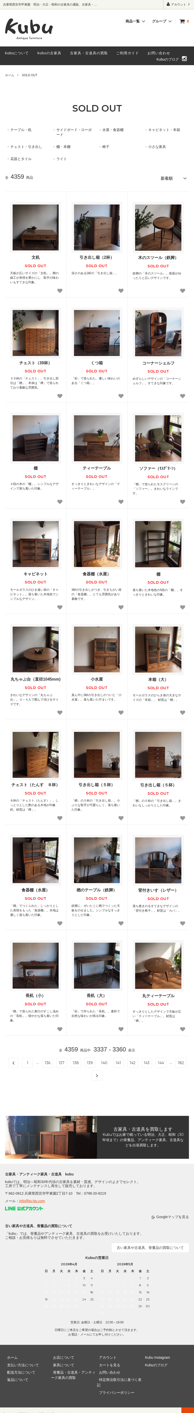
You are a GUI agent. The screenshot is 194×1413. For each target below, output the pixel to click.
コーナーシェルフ (158, 361)
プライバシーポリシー (114, 1385)
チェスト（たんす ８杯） (35, 783)
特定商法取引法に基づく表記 (120, 1378)
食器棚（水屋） (97, 572)
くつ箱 (97, 361)
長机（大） (97, 994)
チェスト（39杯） (35, 361)
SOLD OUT (29, 75)
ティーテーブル (97, 466)
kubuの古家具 (49, 53)
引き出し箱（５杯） (97, 783)
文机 (36, 255)
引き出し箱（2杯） (97, 255)
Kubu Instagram (155, 1356)
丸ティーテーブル (158, 994)
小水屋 (97, 677)
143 (147, 1061)
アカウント (178, 4)
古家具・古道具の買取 (89, 53)
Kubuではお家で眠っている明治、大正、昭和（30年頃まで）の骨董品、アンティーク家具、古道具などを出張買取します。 (143, 1138)
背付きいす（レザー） (158, 888)
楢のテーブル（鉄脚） (97, 888)
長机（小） (36, 994)
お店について (61, 1356)
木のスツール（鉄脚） (158, 256)
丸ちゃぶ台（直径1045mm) (35, 677)
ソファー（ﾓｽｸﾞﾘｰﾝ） (158, 467)
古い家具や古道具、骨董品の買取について (150, 1246)
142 (132, 1061)
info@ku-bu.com (32, 1199)
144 (161, 1061)
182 (181, 1061)
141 (118, 1061)
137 (61, 1061)
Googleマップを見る (172, 1215)
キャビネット (35, 572)
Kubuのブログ (167, 59)
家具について (61, 1363)
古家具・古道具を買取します (143, 1127)
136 (47, 1061)
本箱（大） (158, 678)
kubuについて (17, 53)
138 (76, 1061)
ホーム (9, 75)
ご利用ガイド (127, 53)
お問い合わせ (159, 53)
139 (90, 1061)
